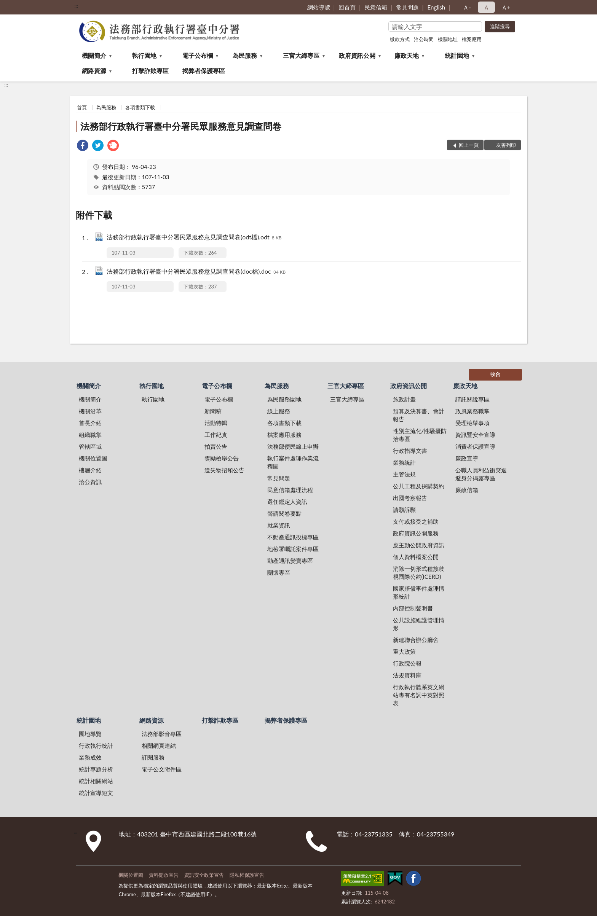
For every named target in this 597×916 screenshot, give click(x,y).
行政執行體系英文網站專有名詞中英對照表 (418, 694)
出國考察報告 (410, 497)
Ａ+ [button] (506, 7)
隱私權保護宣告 (247, 875)
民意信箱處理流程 (290, 489)
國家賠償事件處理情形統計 (418, 592)
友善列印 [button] (506, 145)
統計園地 (457, 55)
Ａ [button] (486, 7)
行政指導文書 (410, 450)
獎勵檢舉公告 (221, 458)
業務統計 (404, 462)
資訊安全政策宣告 (204, 875)
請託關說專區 (472, 399)
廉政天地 (406, 55)
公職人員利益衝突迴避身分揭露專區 (481, 474)
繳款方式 (400, 39)
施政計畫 (404, 399)
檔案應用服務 (284, 434)
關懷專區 (278, 572)
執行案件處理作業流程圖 (293, 462)
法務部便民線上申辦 (293, 446)
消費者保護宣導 (475, 446)
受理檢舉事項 (472, 422)
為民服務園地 (284, 399)
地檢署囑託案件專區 (293, 548)
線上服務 (278, 411)
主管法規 (404, 474)
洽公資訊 (90, 481)
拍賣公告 (215, 446)
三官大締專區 (301, 55)
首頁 (82, 107)
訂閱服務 (153, 757)
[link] (82, 146)
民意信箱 (375, 7)
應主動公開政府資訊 (418, 545)
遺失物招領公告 (224, 470)
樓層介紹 (90, 470)
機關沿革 (90, 411)
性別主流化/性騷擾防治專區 (420, 434)
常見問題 (407, 7)
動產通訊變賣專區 (290, 560)
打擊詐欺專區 (150, 70)
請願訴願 (404, 509)
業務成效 (90, 757)
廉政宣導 (466, 458)
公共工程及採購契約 (418, 486)
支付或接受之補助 (416, 521)
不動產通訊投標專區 (293, 537)
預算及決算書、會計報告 (418, 415)
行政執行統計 (96, 745)
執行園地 (144, 55)
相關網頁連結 (159, 745)
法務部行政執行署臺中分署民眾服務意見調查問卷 (180, 126)
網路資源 (94, 70)
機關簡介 (94, 55)
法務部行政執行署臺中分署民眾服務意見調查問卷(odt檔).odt (194, 237)
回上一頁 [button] (469, 145)
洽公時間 (424, 39)
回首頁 (347, 7)
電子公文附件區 (162, 769)
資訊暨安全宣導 (475, 434)
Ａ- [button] (467, 7)
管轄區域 (90, 446)
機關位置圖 (93, 458)
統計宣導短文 (96, 792)
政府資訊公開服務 (416, 533)
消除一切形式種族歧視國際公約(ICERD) (418, 572)
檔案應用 (472, 39)
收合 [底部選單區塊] (495, 374)
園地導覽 (90, 733)
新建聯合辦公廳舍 (416, 639)
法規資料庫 (407, 675)
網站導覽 (318, 7)
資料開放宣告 (164, 875)
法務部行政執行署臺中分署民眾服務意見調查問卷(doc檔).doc (196, 272)
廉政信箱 (466, 489)
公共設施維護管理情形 (418, 624)
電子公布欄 (197, 55)
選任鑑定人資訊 (287, 501)
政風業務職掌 (472, 411)
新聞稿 (213, 411)
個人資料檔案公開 (416, 556)
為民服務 (245, 55)
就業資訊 (278, 525)
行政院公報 (407, 663)
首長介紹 (90, 422)
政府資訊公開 (357, 55)
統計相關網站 (96, 780)
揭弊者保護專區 (203, 70)
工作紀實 (215, 434)
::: (76, 6)
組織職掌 (90, 434)
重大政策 (404, 651)
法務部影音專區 (162, 733)
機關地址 (448, 39)
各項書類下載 (140, 107)
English (436, 7)
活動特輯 (215, 422)
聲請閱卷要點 (284, 513)
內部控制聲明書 (413, 608)
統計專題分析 (96, 769)
